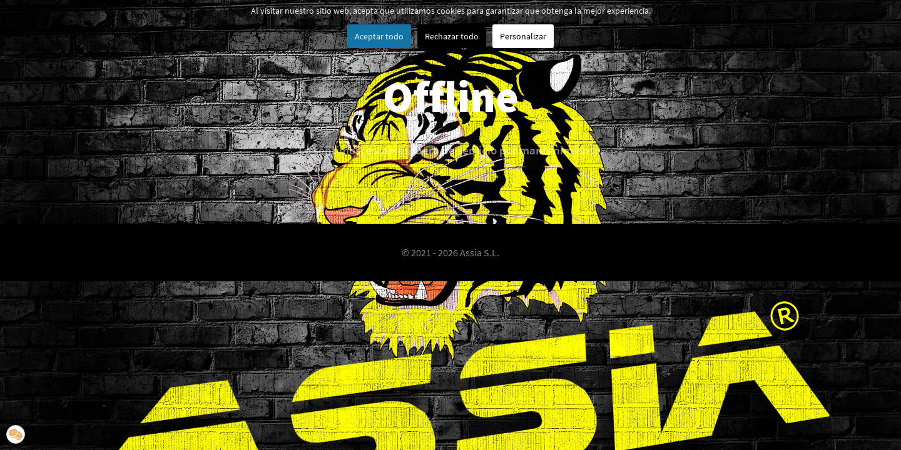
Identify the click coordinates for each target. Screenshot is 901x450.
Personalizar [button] (523, 36)
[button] (15, 434)
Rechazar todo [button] (452, 36)
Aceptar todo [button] (379, 36)
